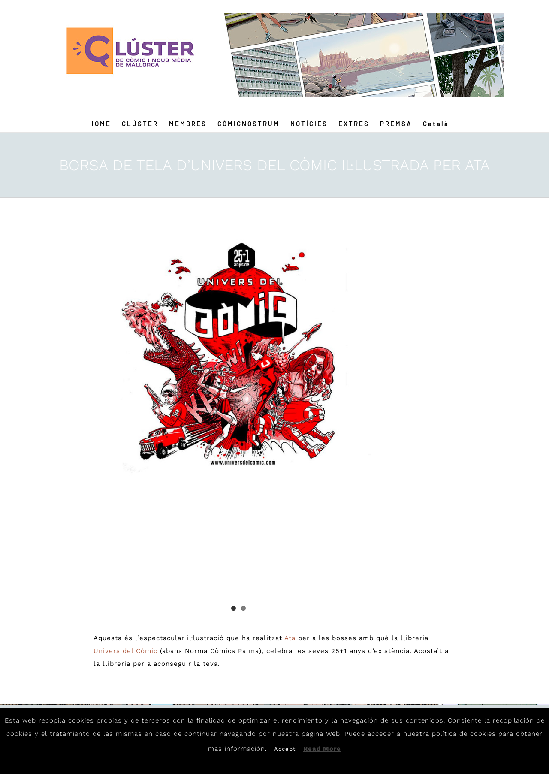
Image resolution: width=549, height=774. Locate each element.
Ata (290, 638)
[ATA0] (238, 358)
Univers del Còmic (125, 651)
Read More (322, 749)
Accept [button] (285, 749)
